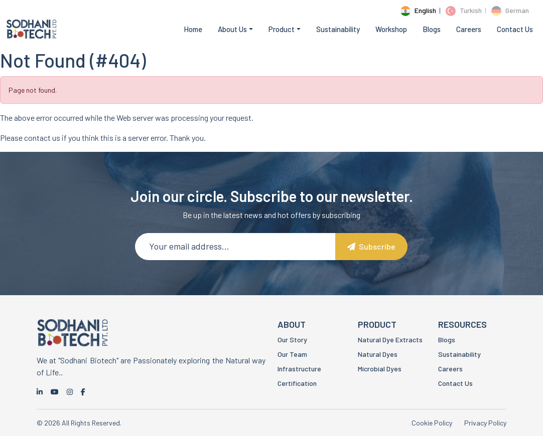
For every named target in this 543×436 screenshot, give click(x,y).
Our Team (292, 354)
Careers (468, 29)
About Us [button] (232, 29)
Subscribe (371, 246)
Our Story (292, 339)
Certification (297, 383)
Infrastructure (299, 368)
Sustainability (338, 29)
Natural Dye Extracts (390, 339)
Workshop (391, 29)
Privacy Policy (485, 422)
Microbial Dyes (379, 368)
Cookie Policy (432, 422)
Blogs (432, 29)
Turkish (464, 10)
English (418, 10)
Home (193, 29)
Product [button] (281, 29)
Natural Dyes (377, 354)
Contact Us (515, 29)
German (510, 10)
